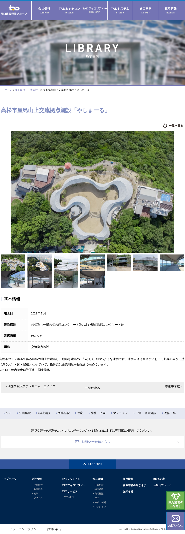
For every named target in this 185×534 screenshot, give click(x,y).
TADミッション (71, 478)
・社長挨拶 (37, 485)
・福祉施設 (98, 489)
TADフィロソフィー (74, 485)
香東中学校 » (173, 386)
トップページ (9, 478)
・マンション (99, 506)
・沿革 (34, 493)
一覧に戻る (92, 388)
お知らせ (128, 491)
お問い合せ (54, 529)
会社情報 (36, 478)
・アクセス (37, 498)
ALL (8, 413)
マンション (120, 413)
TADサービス (70, 491)
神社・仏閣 (98, 413)
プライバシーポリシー (24, 529)
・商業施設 (98, 493)
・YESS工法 (68, 497)
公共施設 (32, 89)
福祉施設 (44, 413)
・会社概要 (37, 489)
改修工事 (170, 413)
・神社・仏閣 (99, 502)
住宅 (80, 413)
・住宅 (95, 498)
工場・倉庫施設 (145, 413)
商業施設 (64, 413)
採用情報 (128, 478)
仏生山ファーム (162, 485)
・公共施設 (98, 485)
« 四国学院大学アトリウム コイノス (30, 386)
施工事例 (20, 89)
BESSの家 (159, 478)
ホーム (9, 89)
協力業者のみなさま (134, 485)
